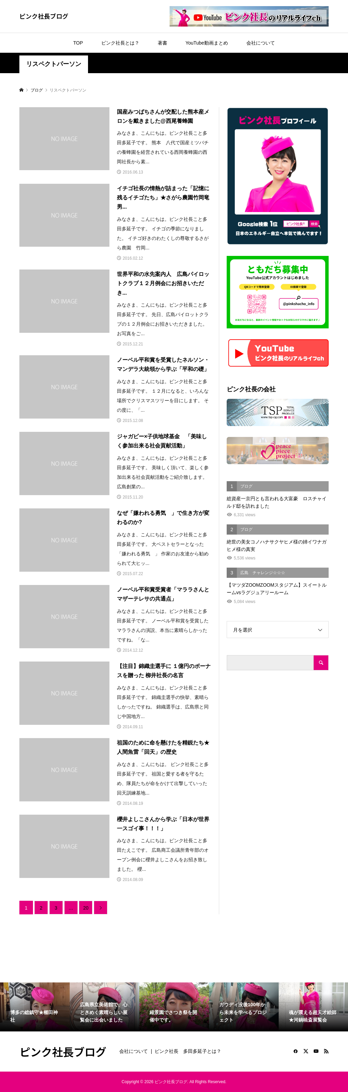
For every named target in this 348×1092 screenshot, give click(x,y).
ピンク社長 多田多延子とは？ (188, 1051)
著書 (162, 43)
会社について (260, 43)
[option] (35, 1006)
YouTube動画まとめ (207, 43)
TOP (78, 43)
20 (86, 908)
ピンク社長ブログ (43, 16)
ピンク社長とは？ (120, 43)
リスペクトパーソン (53, 64)
